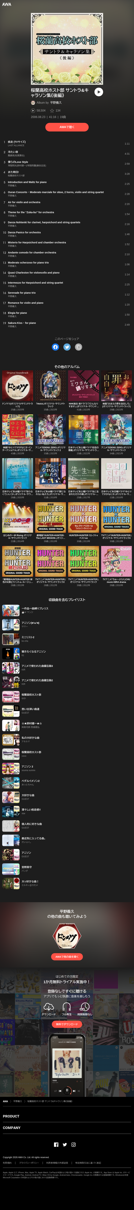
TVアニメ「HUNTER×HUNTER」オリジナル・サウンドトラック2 (50, 580)
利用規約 (7, 1163)
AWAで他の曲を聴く (67, 956)
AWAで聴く (67, 127)
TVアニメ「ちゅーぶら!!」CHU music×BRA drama (116, 580)
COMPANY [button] (11, 1128)
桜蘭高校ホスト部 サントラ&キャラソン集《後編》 (49, 1101)
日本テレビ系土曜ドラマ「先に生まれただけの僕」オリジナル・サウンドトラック (83, 494)
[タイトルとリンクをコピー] (78, 347)
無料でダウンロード (67, 1024)
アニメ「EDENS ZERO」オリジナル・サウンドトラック (116, 449)
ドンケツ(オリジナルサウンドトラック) (17, 405)
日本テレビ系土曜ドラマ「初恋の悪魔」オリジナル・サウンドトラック (83, 450)
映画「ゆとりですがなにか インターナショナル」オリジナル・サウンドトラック (17, 450)
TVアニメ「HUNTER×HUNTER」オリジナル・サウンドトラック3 (116, 536)
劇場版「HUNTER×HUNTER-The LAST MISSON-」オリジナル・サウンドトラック (50, 538)
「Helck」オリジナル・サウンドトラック (50, 405)
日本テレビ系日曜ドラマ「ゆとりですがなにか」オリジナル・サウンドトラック (116, 494)
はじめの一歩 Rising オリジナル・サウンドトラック (17, 536)
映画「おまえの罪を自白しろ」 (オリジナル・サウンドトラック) (116, 405)
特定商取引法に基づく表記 (88, 1163)
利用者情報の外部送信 (57, 1163)
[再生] (98, 92)
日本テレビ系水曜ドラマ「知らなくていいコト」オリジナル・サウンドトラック (17, 494)
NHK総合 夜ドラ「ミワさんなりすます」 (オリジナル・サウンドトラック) (83, 406)
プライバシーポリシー (29, 1163)
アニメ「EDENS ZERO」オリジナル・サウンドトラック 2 (50, 449)
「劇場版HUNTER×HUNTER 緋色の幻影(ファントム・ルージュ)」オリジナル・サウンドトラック (18, 582)
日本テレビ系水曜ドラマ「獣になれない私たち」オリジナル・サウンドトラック (50, 494)
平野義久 (56, 102)
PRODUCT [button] (11, 1116)
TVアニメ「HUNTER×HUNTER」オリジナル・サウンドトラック (83, 580)
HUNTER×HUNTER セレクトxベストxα (83, 536)
